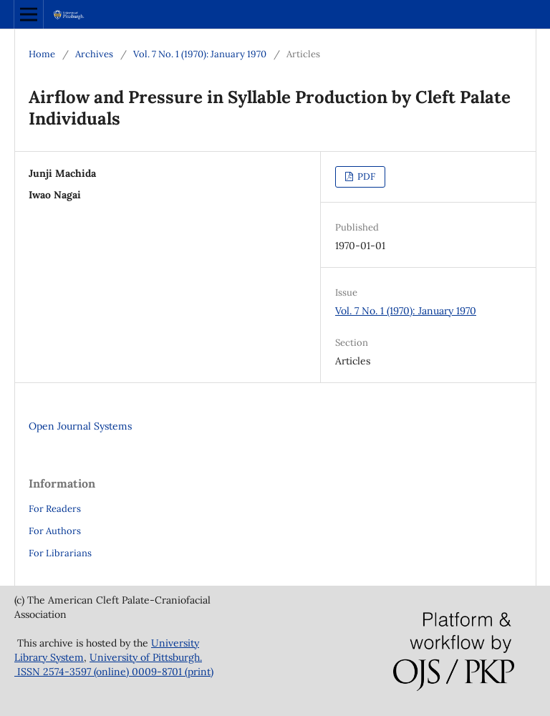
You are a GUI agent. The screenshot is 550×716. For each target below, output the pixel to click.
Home (42, 54)
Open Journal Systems (80, 426)
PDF (365, 176)
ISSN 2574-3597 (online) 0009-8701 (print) (113, 671)
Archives (94, 54)
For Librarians (60, 553)
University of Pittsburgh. (146, 657)
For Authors (55, 531)
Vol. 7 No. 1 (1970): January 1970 (199, 54)
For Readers (55, 509)
